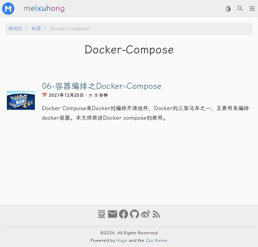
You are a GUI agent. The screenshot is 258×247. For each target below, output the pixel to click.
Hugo (121, 240)
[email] (112, 217)
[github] (134, 217)
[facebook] (123, 217)
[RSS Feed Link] (156, 217)
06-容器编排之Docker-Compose (102, 86)
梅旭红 (15, 29)
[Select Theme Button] (228, 8)
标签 (36, 29)
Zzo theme (157, 240)
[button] (252, 8)
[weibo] (145, 217)
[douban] (101, 217)
